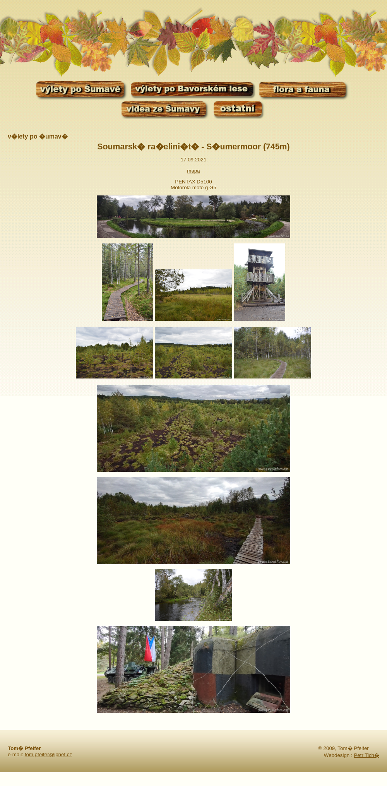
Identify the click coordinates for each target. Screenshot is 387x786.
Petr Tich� (366, 755)
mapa (193, 171)
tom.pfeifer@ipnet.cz (48, 754)
